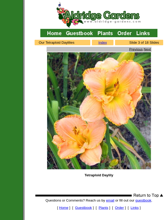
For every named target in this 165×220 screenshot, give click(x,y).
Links (135, 208)
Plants (103, 208)
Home (63, 208)
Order (119, 208)
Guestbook (83, 208)
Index (102, 42)
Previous (136, 49)
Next (147, 49)
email (110, 200)
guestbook (143, 200)
